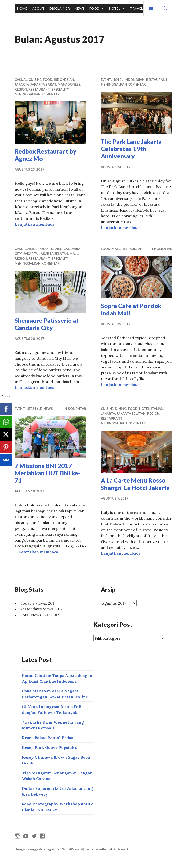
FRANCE (55, 249)
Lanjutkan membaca (34, 224)
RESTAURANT (39, 89)
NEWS (79, 8)
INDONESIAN (64, 80)
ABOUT (38, 8)
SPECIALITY (60, 89)
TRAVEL (136, 8)
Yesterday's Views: (38, 609)
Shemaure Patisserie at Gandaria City (47, 324)
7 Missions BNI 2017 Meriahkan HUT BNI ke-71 (47, 473)
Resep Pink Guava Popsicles (49, 747)
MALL (74, 254)
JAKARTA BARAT (43, 84)
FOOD (94, 8)
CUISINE (35, 80)
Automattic (122, 849)
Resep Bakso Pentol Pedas (47, 737)
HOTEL (114, 8)
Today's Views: (34, 603)
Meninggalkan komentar (37, 94)
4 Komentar (75, 409)
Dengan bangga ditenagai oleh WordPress (47, 849)
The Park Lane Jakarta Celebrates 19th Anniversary (131, 149)
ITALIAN (157, 409)
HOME (22, 8)
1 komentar (161, 249)
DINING (121, 409)
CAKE (19, 249)
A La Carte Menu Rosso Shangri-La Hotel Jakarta (135, 484)
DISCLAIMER (59, 8)
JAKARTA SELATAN (53, 254)
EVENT (106, 80)
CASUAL (21, 80)
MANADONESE (69, 84)
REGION (21, 89)
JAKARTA (22, 84)
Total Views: (31, 614)
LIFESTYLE (34, 409)
